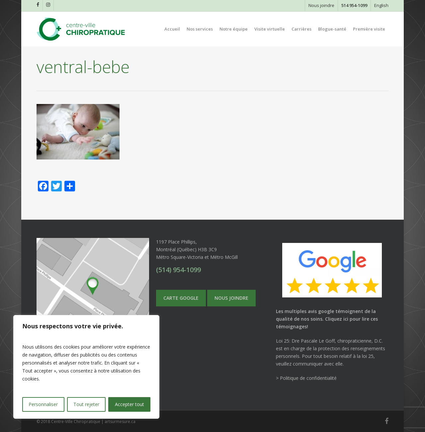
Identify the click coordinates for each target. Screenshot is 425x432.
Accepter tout (129, 404)
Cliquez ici (336, 319)
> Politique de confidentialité (306, 378)
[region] (86, 367)
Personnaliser (43, 404)
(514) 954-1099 (178, 269)
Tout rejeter (86, 404)
